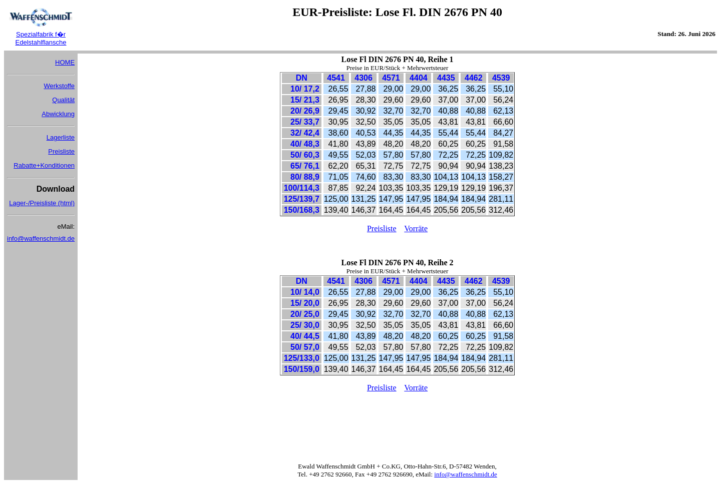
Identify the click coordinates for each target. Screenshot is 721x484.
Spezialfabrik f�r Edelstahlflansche (41, 38)
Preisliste (61, 151)
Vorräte (416, 228)
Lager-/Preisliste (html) (42, 203)
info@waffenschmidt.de (41, 238)
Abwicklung (58, 114)
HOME (65, 62)
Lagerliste (61, 137)
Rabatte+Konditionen (44, 165)
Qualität (63, 100)
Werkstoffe (59, 86)
